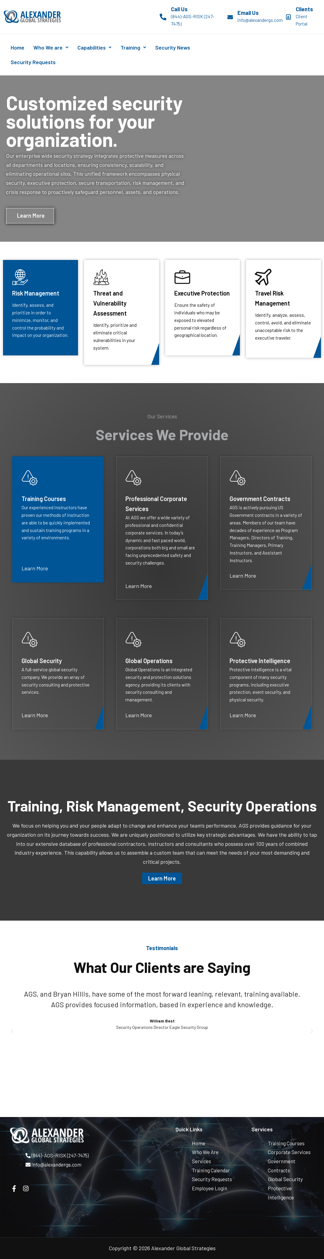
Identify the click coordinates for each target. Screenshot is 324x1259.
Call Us (179, 9)
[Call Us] (163, 17)
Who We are (57, 47)
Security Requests (35, 62)
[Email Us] (230, 17)
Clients (304, 9)
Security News (191, 47)
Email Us (248, 12)
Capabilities (105, 47)
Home (19, 47)
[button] (12, 1032)
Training (148, 47)
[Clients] (288, 17)
